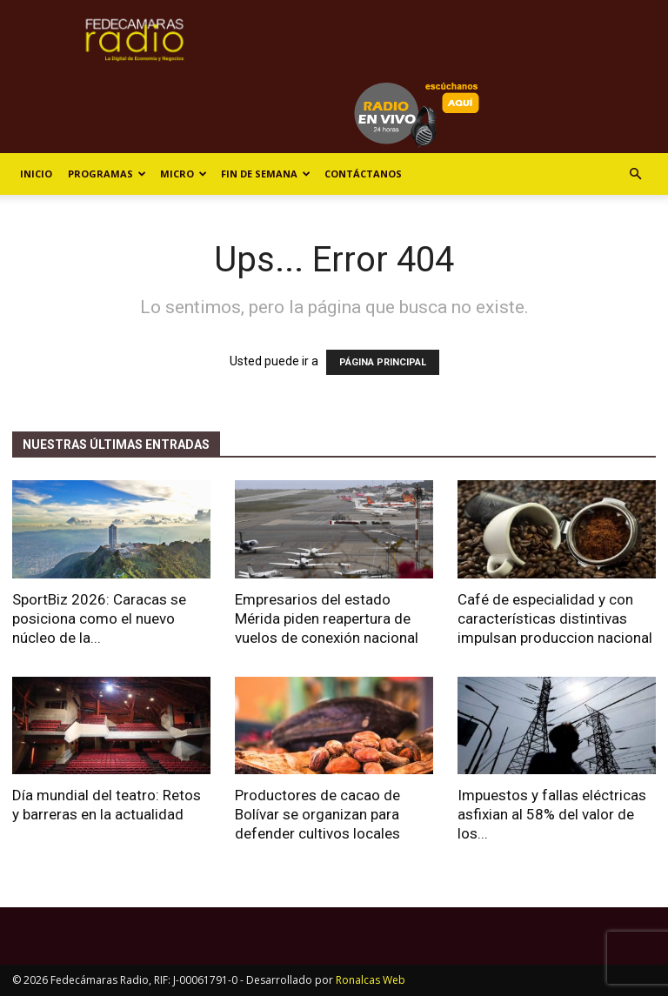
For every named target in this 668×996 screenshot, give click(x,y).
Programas (107, 173)
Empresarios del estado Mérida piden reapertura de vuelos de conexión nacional (326, 618)
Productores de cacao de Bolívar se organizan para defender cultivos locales (317, 814)
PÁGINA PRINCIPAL (382, 362)
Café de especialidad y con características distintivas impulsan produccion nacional (555, 618)
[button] (635, 174)
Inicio (36, 173)
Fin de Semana (266, 173)
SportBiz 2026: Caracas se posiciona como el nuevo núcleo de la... (99, 618)
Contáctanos (363, 173)
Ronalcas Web (370, 980)
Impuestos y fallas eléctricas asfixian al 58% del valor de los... (552, 814)
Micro (183, 173)
